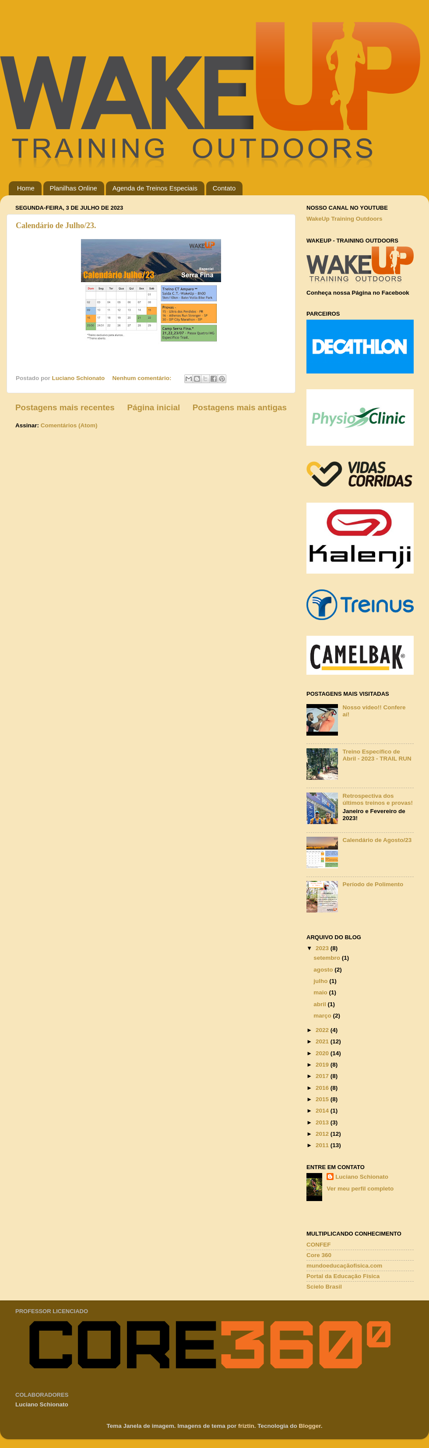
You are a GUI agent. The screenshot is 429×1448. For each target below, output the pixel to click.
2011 (323, 1145)
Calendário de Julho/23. (56, 225)
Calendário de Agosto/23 (376, 840)
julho (321, 981)
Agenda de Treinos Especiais (155, 188)
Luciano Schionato (361, 1176)
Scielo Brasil (324, 1286)
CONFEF (318, 1244)
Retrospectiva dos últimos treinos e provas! (377, 799)
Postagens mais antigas (240, 407)
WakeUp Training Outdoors (344, 218)
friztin (246, 1426)
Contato (224, 188)
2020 (323, 1053)
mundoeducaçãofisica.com (344, 1265)
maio (321, 992)
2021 (323, 1041)
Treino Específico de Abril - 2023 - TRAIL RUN (376, 755)
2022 (323, 1030)
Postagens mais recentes (65, 407)
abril (320, 1004)
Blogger (310, 1426)
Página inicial (153, 407)
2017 (323, 1076)
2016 (323, 1088)
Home (26, 188)
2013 (323, 1122)
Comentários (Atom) (69, 425)
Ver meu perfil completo (360, 1188)
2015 (323, 1099)
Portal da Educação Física (343, 1276)
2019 (323, 1064)
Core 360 (318, 1255)
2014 (323, 1110)
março (323, 1015)
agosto (323, 969)
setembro (327, 958)
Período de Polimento (372, 884)
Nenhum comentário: (143, 378)
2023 (323, 948)
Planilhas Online (73, 188)
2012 (323, 1134)
